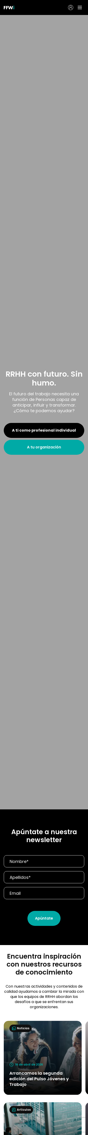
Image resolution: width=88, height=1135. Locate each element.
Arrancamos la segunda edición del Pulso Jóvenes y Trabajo (39, 1078)
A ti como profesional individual (44, 430)
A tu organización (44, 447)
